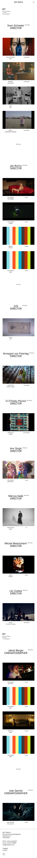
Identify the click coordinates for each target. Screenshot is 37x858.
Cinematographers (6, 14)
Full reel (28, 25)
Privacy (4, 854)
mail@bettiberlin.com (8, 845)
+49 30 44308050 (12, 841)
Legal (4, 853)
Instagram (5, 848)
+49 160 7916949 (11, 843)
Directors (4, 637)
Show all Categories (6, 11)
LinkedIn (5, 850)
